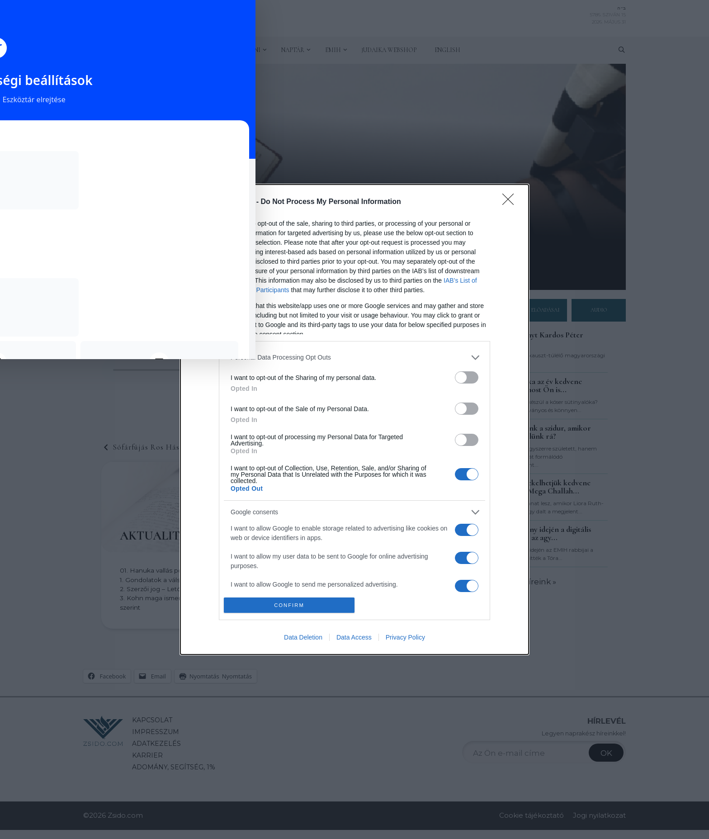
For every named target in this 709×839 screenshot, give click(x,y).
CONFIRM (289, 605)
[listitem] (354, 357)
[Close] (511, 202)
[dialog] (354, 420)
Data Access (354, 637)
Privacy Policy (405, 637)
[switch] (466, 377)
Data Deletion (303, 637)
